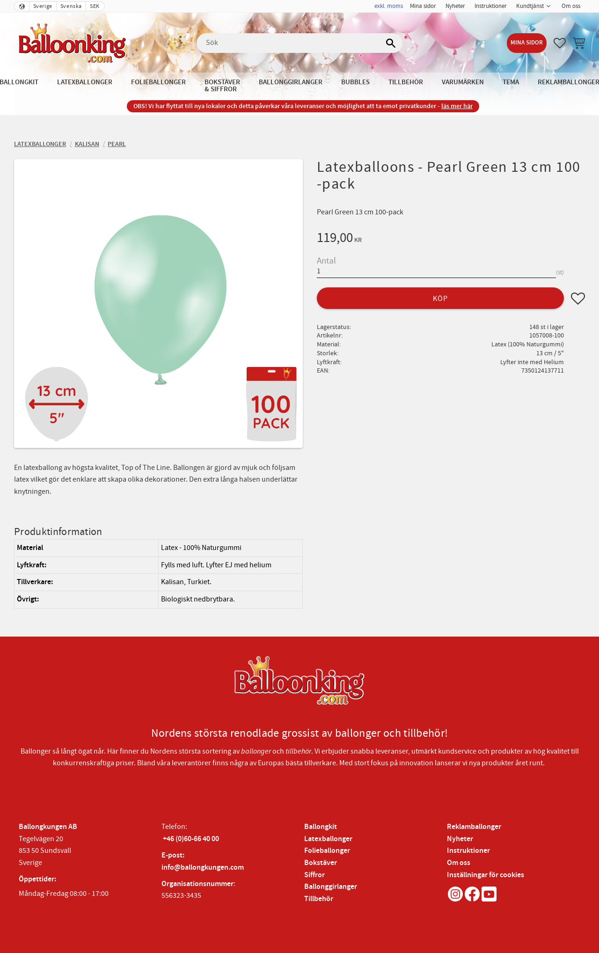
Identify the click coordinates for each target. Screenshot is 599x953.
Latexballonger (328, 839)
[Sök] (390, 43)
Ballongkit (320, 827)
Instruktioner (468, 851)
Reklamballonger (474, 827)
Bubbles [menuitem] (355, 82)
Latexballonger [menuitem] (84, 82)
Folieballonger (327, 851)
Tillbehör (318, 899)
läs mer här (457, 106)
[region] (158, 573)
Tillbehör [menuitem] (405, 82)
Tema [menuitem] (511, 82)
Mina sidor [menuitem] (423, 6)
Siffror (314, 875)
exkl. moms (388, 6)
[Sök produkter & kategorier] (299, 43)
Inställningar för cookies (485, 875)
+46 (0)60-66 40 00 (191, 839)
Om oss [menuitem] (571, 6)
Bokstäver (320, 863)
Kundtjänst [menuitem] (530, 6)
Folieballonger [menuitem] (158, 82)
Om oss (458, 863)
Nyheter (460, 839)
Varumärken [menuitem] (463, 82)
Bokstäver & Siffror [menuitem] (222, 86)
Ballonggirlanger (330, 887)
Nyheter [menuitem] (455, 6)
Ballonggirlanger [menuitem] (290, 82)
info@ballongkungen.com (202, 867)
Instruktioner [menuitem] (491, 6)
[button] (560, 43)
